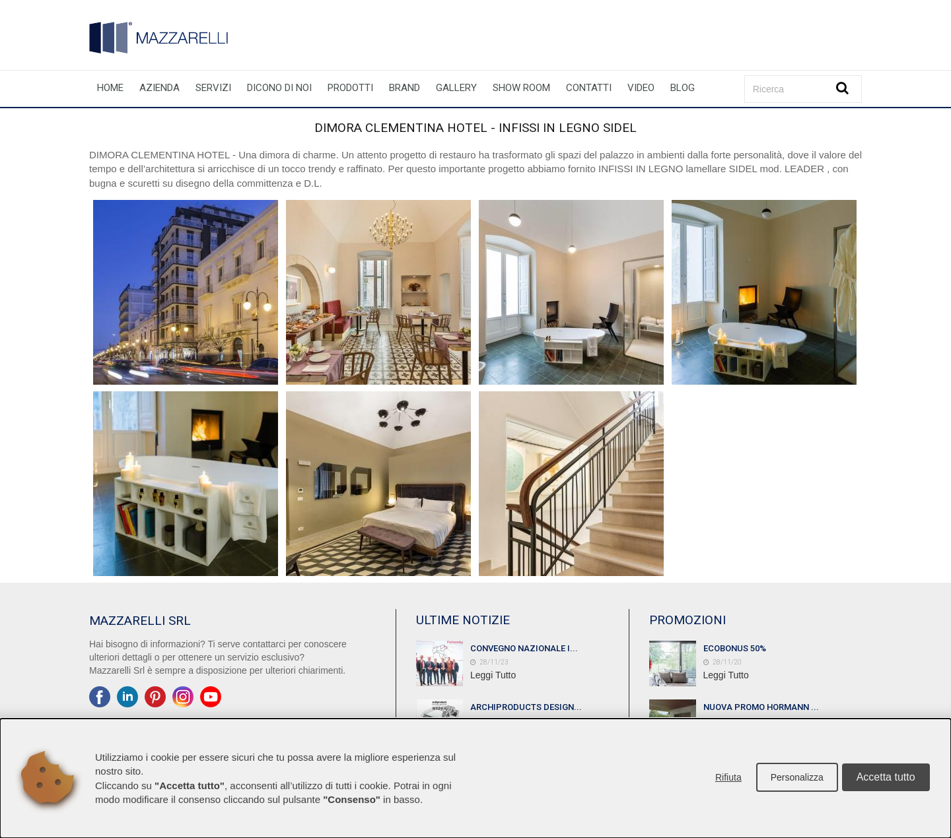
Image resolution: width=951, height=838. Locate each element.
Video (640, 88)
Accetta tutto (886, 778)
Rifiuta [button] (727, 778)
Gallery (456, 88)
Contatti (589, 88)
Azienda (159, 88)
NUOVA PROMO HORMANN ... (761, 707)
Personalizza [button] (795, 778)
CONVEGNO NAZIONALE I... (524, 648)
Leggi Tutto (493, 675)
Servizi (213, 88)
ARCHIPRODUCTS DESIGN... (526, 707)
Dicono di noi (279, 88)
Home (110, 88)
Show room (521, 88)
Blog (682, 88)
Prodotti (350, 88)
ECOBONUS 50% (734, 648)
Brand (404, 88)
